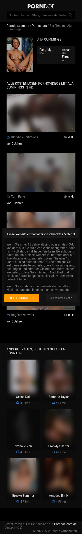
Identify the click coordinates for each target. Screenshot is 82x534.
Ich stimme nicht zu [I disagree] (62, 298)
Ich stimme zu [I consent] (21, 298)
